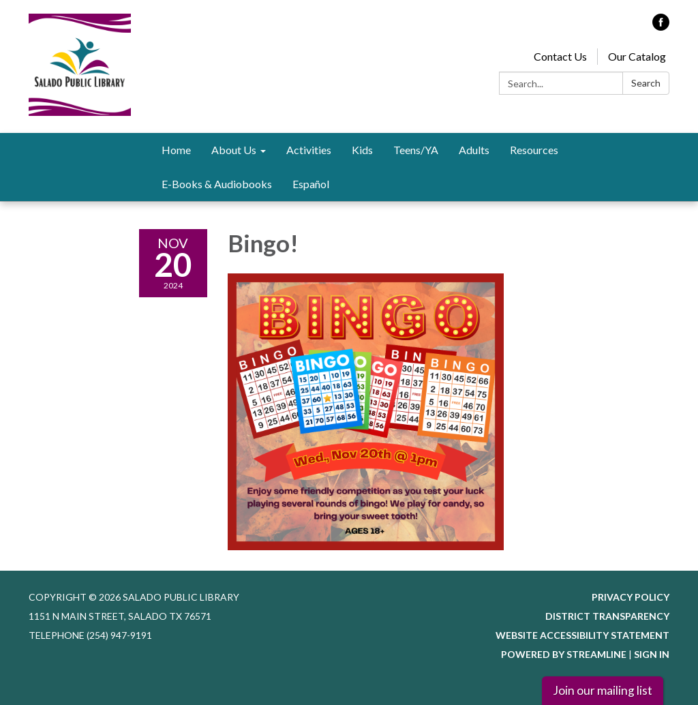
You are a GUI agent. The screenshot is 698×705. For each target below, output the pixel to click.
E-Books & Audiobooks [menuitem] (217, 183)
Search (646, 83)
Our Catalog (637, 56)
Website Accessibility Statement (582, 635)
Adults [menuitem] (474, 149)
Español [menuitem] (310, 183)
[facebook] (660, 26)
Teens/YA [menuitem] (415, 149)
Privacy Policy (630, 597)
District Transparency (607, 616)
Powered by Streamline (563, 654)
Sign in (651, 654)
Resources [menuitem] (534, 149)
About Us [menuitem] (233, 149)
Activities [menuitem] (308, 149)
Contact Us (560, 56)
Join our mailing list (602, 690)
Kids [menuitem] (362, 149)
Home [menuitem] (176, 149)
